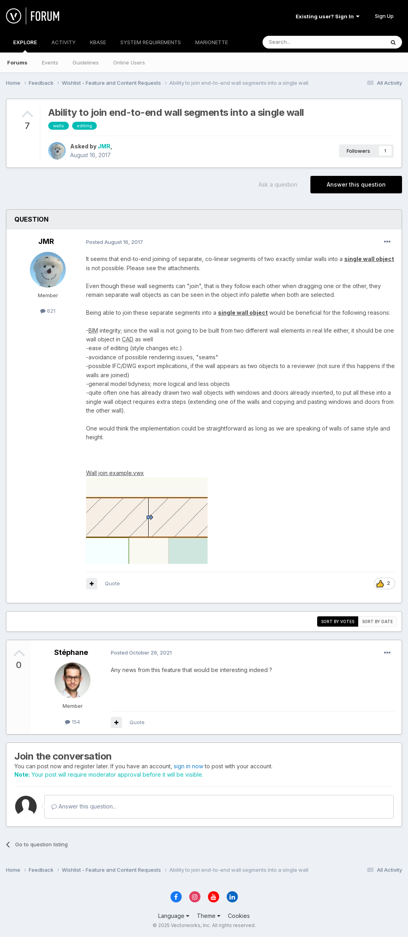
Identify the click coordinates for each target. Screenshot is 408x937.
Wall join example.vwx (115, 472)
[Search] (303, 42)
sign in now (188, 766)
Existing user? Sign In (327, 16)
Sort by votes (337, 621)
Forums (17, 62)
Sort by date (377, 621)
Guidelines (86, 62)
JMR (104, 146)
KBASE (98, 42)
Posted (114, 242)
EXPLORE (25, 46)
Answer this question (356, 184)
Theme (208, 915)
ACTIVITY (63, 42)
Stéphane (71, 652)
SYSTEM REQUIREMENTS (150, 42)
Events (50, 62)
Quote (112, 583)
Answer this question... (83, 806)
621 (47, 311)
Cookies (239, 915)
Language (173, 915)
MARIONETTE (211, 42)
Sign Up (384, 16)
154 (72, 722)
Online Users (129, 62)
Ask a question (278, 184)
